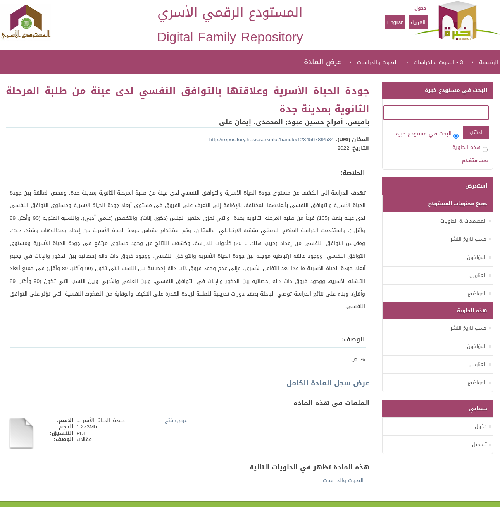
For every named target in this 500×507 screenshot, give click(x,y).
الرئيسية (488, 62)
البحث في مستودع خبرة (427, 134)
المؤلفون (477, 257)
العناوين (478, 275)
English (395, 22)
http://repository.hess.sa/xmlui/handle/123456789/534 (271, 139)
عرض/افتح (176, 420)
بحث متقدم (475, 160)
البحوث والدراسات (377, 62)
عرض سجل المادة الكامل (327, 383)
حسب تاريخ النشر (468, 239)
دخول (420, 8)
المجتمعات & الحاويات (463, 221)
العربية (418, 22)
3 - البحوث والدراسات (438, 62)
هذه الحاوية (470, 147)
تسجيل (479, 444)
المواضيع (477, 293)
